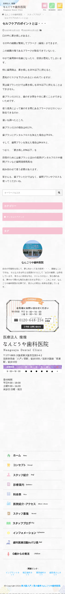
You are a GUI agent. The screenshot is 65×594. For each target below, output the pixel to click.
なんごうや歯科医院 (13, 14)
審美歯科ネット (41, 573)
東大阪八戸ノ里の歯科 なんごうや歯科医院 (40, 586)
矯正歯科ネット (27, 573)
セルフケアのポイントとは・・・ (19, 18)
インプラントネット (12, 573)
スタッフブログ (34, 14)
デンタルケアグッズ (15, 217)
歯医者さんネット (55, 573)
